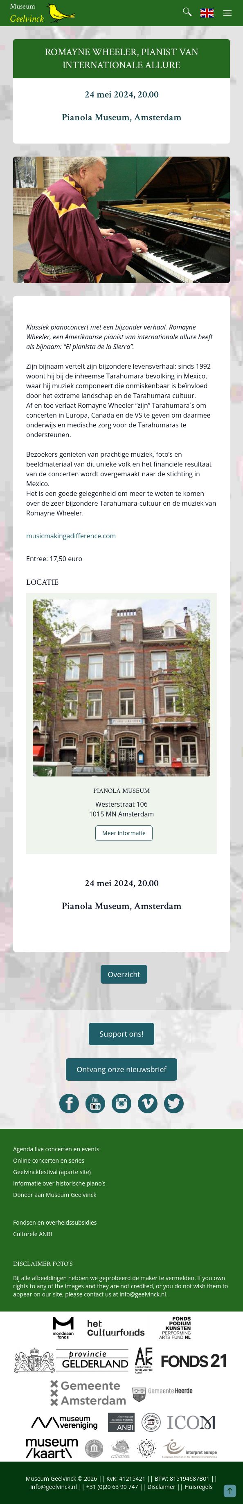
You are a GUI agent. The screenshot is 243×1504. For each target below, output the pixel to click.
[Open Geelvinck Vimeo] (148, 1103)
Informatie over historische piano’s (59, 1183)
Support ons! (121, 1034)
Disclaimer (161, 1487)
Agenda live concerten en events (56, 1149)
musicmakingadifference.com (71, 535)
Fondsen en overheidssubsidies (55, 1222)
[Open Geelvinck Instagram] (121, 1103)
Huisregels (198, 1487)
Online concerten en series (48, 1160)
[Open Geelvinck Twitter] (174, 1103)
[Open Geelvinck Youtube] (95, 1103)
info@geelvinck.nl (142, 1294)
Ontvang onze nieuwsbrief (121, 1069)
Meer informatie (124, 833)
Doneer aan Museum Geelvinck (55, 1195)
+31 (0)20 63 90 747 (112, 1487)
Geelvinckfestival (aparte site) (52, 1172)
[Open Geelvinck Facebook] (69, 1103)
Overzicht (124, 974)
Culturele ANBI (32, 1234)
